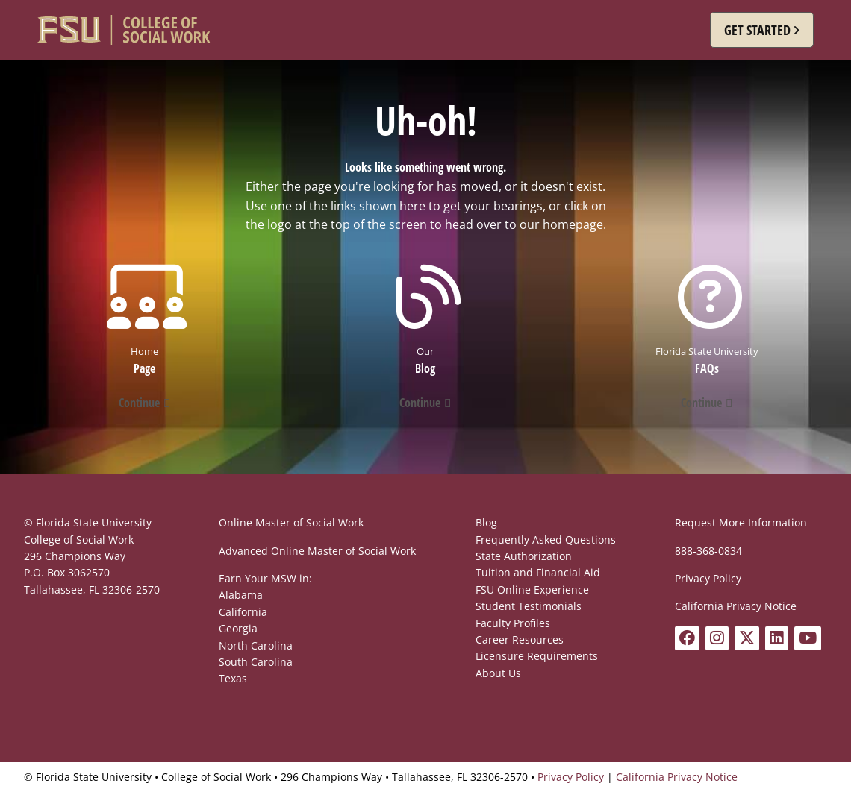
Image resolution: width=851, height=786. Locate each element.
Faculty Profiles (513, 623)
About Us (498, 673)
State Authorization (524, 556)
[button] (762, 30)
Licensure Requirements (537, 656)
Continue (139, 402)
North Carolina (256, 645)
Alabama (241, 595)
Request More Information (741, 522)
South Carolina (256, 662)
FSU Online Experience (532, 589)
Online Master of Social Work (291, 522)
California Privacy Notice (736, 606)
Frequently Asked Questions (546, 539)
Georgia (238, 628)
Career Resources (520, 639)
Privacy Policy (708, 578)
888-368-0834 (708, 551)
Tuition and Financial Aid (538, 572)
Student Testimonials (529, 606)
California (243, 612)
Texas (233, 678)
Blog (486, 522)
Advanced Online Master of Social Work (317, 551)
